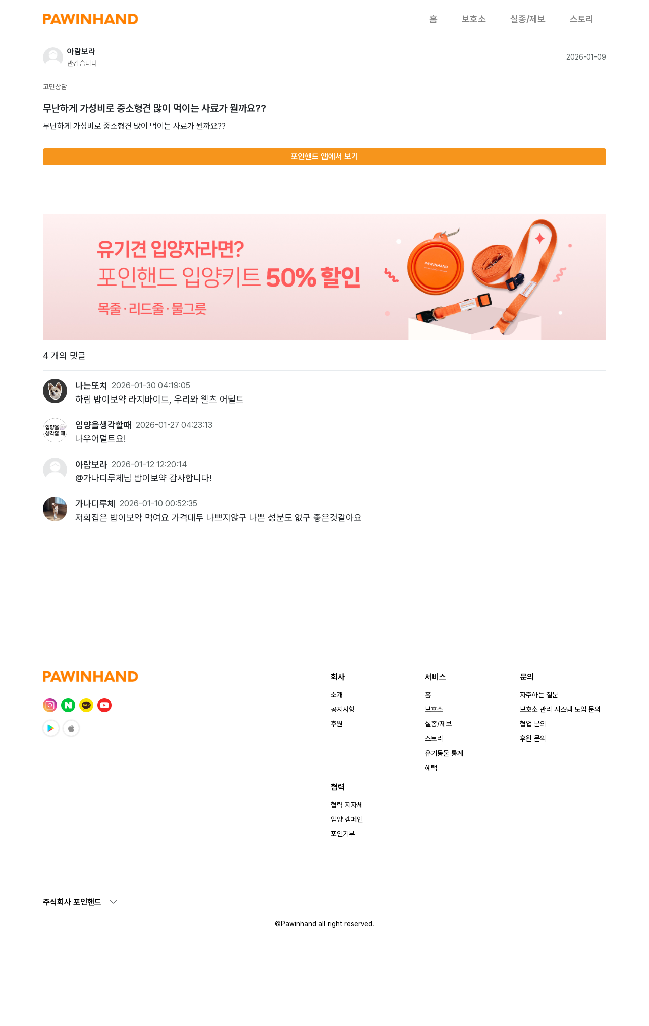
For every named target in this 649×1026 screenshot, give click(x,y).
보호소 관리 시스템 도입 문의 (560, 709)
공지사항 (343, 709)
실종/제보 (528, 19)
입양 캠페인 (347, 819)
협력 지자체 (347, 805)
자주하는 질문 (539, 695)
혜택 (431, 768)
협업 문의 (533, 724)
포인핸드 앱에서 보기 (324, 156)
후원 (337, 724)
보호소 (474, 19)
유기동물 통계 (444, 753)
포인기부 (343, 834)
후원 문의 (533, 738)
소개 (337, 695)
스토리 (582, 19)
